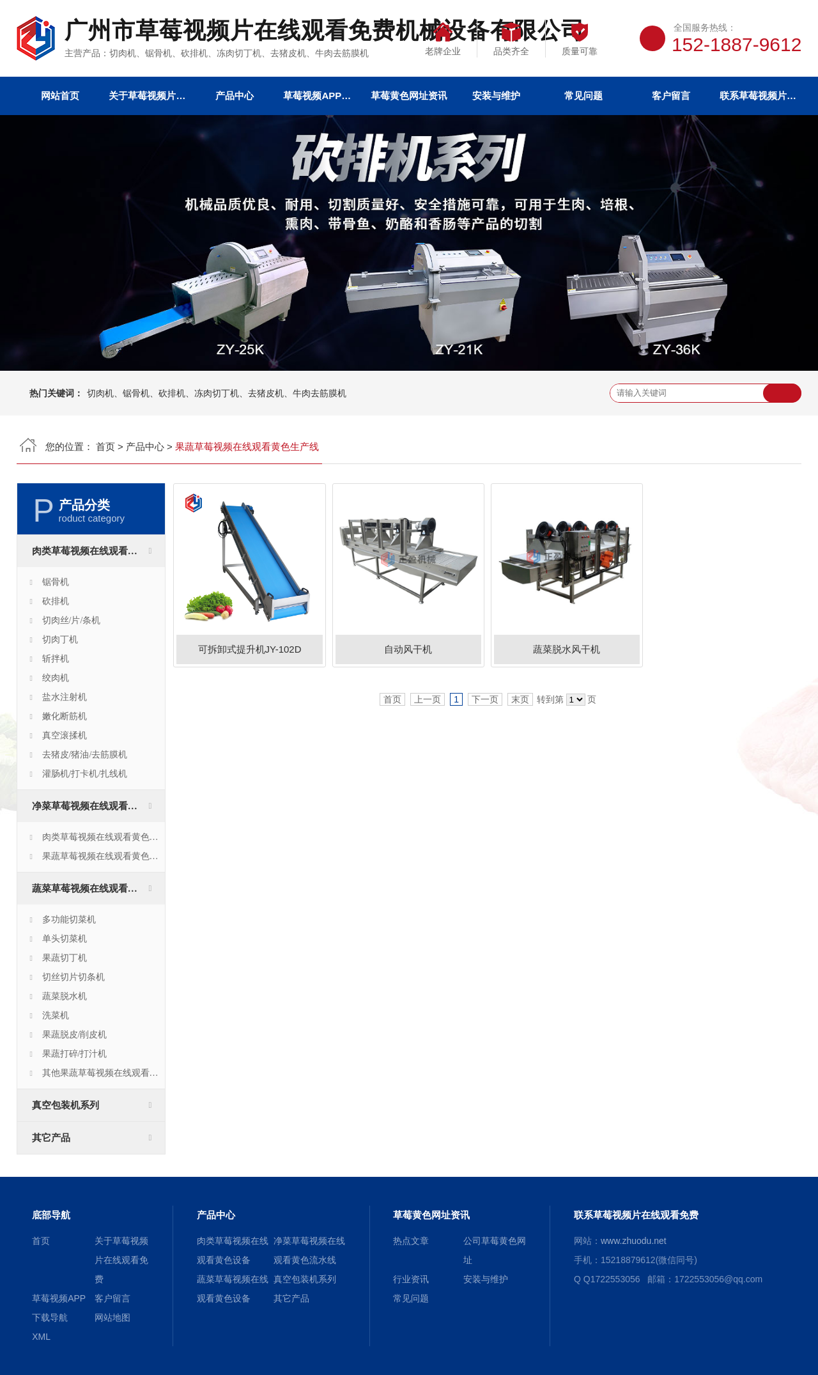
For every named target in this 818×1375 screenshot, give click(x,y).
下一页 (485, 699)
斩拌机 (55, 659)
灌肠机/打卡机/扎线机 (85, 774)
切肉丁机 (60, 639)
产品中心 (234, 95)
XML (41, 1337)
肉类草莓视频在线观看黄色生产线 (103, 837)
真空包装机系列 (65, 1105)
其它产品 (51, 1138)
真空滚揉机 (64, 735)
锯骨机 (55, 582)
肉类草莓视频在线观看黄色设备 (98, 551)
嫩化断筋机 (64, 716)
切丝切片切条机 (73, 977)
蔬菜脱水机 (64, 996)
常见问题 (583, 95)
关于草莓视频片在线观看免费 (147, 95)
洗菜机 (55, 1015)
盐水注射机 (64, 697)
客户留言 (671, 95)
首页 (105, 446)
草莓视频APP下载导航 (321, 95)
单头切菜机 (64, 939)
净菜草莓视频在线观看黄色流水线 (98, 806)
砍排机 (55, 601)
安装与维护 (496, 95)
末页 (520, 699)
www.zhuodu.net (634, 1241)
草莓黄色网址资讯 (409, 95)
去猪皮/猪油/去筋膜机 (85, 754)
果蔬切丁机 (64, 958)
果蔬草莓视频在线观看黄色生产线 (103, 856)
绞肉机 (55, 678)
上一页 (427, 699)
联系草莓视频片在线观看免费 (758, 95)
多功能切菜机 (69, 919)
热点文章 (411, 1241)
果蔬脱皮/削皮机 (74, 1034)
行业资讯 (411, 1279)
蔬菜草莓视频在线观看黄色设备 (98, 888)
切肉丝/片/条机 (71, 620)
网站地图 (112, 1317)
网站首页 (60, 95)
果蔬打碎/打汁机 (74, 1054)
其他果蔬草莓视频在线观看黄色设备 (103, 1073)
